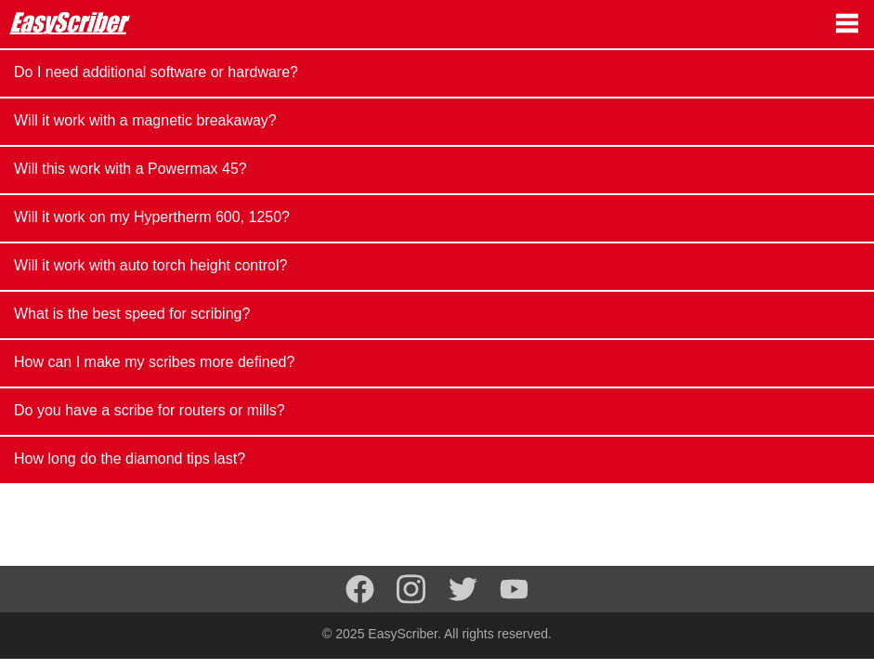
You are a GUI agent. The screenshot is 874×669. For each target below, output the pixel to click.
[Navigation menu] (847, 23)
